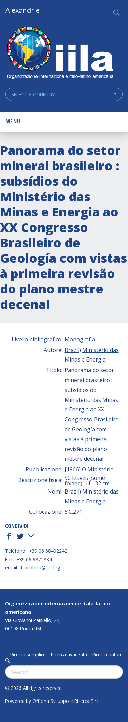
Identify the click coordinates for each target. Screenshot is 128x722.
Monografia (80, 339)
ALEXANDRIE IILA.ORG (59, 53)
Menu (12, 121)
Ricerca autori (106, 654)
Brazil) (73, 350)
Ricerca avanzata (69, 654)
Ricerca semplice (28, 654)
